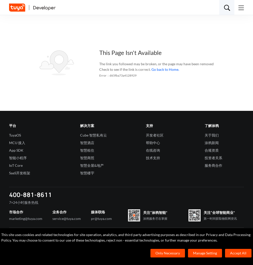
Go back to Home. (165, 69)
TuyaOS (15, 135)
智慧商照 (87, 158)
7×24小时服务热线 (23, 202)
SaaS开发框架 (19, 173)
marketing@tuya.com (25, 218)
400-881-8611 (30, 194)
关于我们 (212, 135)
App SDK (16, 150)
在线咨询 (153, 150)
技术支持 (153, 158)
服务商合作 (213, 165)
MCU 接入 (17, 143)
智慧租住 (87, 150)
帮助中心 (153, 143)
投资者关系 (213, 158)
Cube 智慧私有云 (93, 135)
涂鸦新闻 (212, 143)
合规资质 (212, 150)
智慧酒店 (87, 143)
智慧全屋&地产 (92, 165)
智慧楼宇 (87, 173)
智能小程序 (18, 158)
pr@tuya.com (101, 218)
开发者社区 (155, 135)
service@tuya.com (66, 218)
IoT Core (16, 165)
